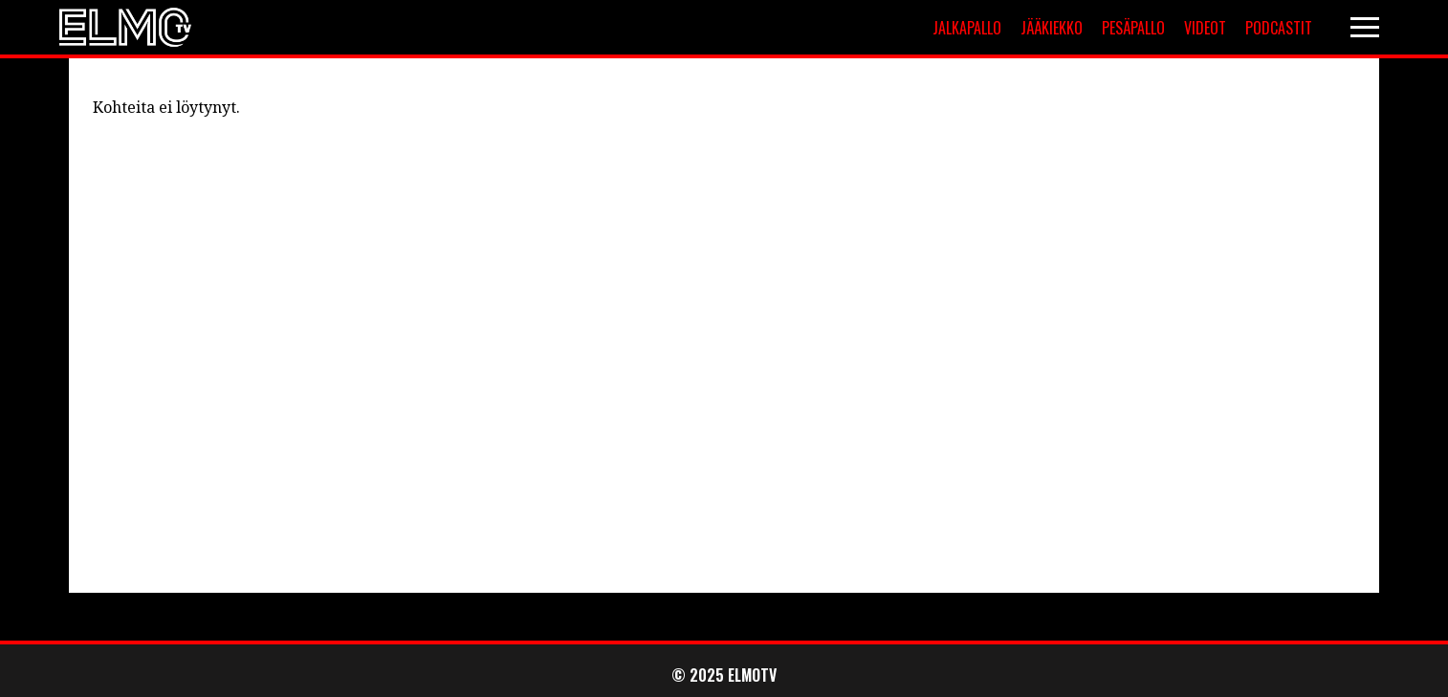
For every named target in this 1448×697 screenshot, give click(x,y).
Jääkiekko (1051, 27)
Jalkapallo (966, 27)
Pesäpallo (1133, 27)
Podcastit (1278, 27)
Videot (1205, 27)
